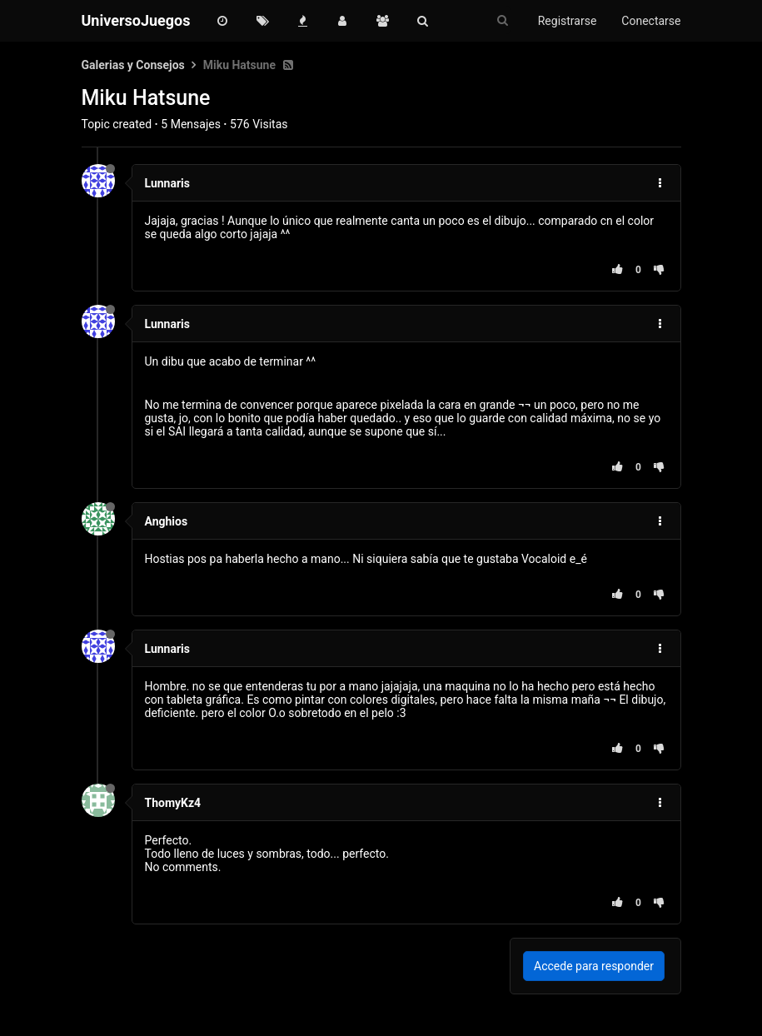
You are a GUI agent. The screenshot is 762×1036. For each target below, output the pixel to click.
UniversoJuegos (136, 20)
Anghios (166, 521)
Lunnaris (167, 183)
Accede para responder (594, 966)
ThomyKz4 (173, 802)
